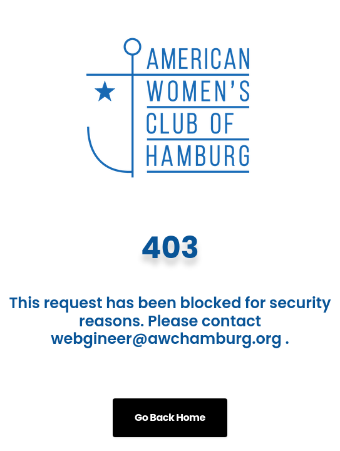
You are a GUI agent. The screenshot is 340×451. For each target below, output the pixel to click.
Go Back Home (170, 417)
